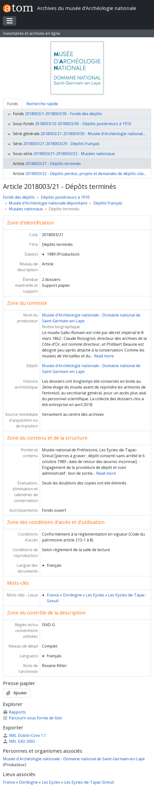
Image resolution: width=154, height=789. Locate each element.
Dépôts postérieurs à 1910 (65, 197)
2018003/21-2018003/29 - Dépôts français (61, 143)
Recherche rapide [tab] (42, 103)
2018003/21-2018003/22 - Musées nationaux (74, 153)
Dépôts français (107, 203)
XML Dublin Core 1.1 (24, 735)
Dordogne (72, 595)
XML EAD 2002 (19, 741)
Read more (104, 356)
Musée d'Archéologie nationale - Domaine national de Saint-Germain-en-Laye (74, 758)
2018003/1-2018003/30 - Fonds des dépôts (63, 113)
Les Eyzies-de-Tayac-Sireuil (89, 782)
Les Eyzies (95, 595)
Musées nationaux (26, 209)
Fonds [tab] (12, 103)
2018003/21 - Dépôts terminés (53, 163)
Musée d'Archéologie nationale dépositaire (48, 203)
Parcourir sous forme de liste (32, 718)
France (53, 595)
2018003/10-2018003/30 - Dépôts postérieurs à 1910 (83, 123)
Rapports (14, 712)
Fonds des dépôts (19, 197)
